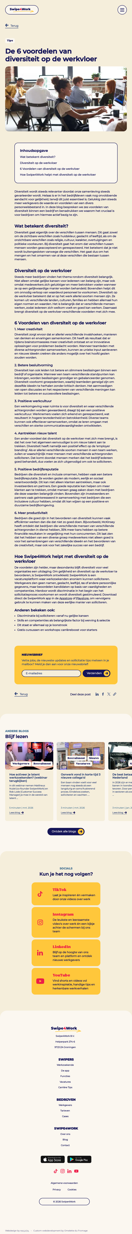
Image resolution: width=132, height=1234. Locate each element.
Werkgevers (65, 1105)
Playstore (82, 598)
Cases (65, 1116)
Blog (65, 1139)
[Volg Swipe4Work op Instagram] (62, 1171)
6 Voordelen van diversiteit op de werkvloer (49, 168)
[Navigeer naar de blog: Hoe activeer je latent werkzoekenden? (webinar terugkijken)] (29, 781)
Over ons (65, 1134)
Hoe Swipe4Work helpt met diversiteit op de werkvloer (58, 174)
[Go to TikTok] (66, 894)
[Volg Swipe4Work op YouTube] (76, 1171)
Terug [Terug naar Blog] (11, 25)
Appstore (65, 598)
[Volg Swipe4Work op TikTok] (55, 1171)
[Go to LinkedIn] (66, 953)
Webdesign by (17, 1230)
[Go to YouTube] (66, 981)
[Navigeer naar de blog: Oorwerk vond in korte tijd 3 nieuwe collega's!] (81, 781)
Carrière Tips (65, 1087)
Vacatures (65, 1081)
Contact (65, 1145)
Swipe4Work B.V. (65, 1036)
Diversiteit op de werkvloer (38, 163)
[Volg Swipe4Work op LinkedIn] (69, 1171)
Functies (65, 1076)
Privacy (57, 1189)
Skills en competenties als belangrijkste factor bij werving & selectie (64, 620)
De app (65, 1070)
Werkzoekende (65, 1065)
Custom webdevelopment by (60, 1230)
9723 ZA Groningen (65, 1047)
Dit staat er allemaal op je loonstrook (42, 625)
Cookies (72, 1189)
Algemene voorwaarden (64, 1183)
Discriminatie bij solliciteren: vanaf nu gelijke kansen (53, 615)
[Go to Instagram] (66, 922)
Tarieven (65, 1110)
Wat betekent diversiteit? (37, 157)
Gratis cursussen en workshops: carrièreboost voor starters (57, 630)
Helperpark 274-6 (65, 1041)
